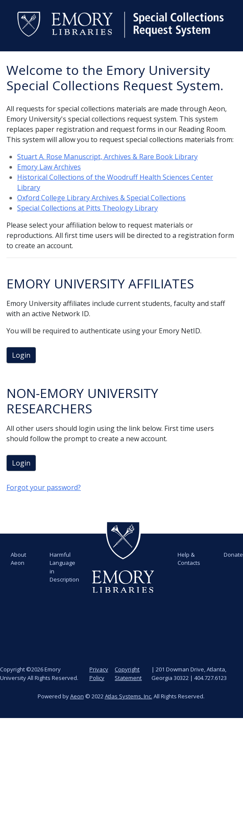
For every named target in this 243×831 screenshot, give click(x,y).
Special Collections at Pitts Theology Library (87, 208)
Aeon (77, 696)
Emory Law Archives (49, 167)
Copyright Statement (128, 673)
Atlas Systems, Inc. (128, 696)
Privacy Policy (98, 673)
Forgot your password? (43, 487)
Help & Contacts (189, 559)
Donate (233, 554)
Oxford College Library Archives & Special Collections (101, 197)
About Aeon (18, 559)
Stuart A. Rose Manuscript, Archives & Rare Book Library (107, 156)
